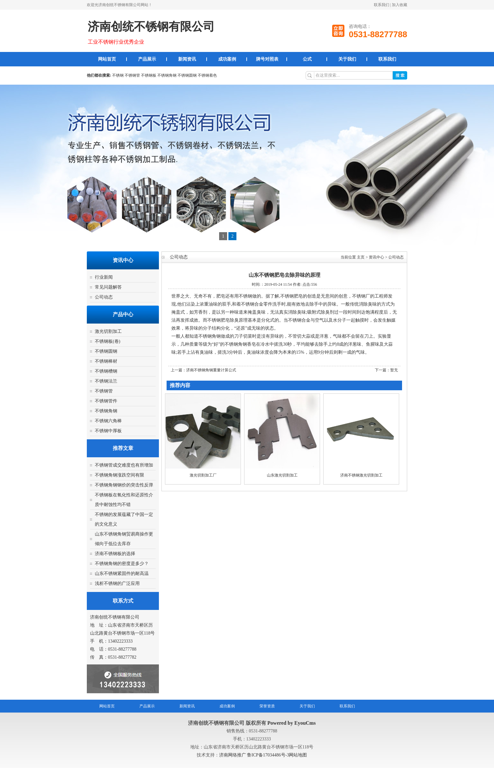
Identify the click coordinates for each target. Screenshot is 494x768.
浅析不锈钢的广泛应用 (117, 583)
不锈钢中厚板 (108, 430)
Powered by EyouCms (291, 723)
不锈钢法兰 (106, 381)
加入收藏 (399, 5)
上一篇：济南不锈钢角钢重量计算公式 (203, 370)
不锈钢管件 (106, 401)
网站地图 (298, 755)
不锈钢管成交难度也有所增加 (124, 465)
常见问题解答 (108, 287)
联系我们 (381, 5)
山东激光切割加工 (282, 475)
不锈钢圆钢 (187, 75)
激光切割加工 (108, 331)
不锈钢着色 (207, 75)
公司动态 (104, 297)
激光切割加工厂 (203, 475)
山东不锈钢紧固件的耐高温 (122, 573)
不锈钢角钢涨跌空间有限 (119, 475)
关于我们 (347, 59)
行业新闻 (104, 277)
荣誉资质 (267, 706)
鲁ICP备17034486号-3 (268, 755)
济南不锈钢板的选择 (115, 553)
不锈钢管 (132, 75)
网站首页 (107, 59)
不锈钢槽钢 (106, 371)
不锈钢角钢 (167, 75)
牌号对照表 (267, 59)
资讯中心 (376, 257)
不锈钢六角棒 (108, 420)
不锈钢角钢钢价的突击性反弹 (124, 485)
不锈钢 (118, 75)
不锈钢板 (148, 75)
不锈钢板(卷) (107, 341)
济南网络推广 (233, 755)
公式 (307, 59)
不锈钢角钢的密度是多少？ (122, 563)
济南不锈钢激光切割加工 (361, 475)
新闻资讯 (187, 59)
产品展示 (147, 59)
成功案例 (227, 59)
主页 (361, 257)
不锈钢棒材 (106, 361)
